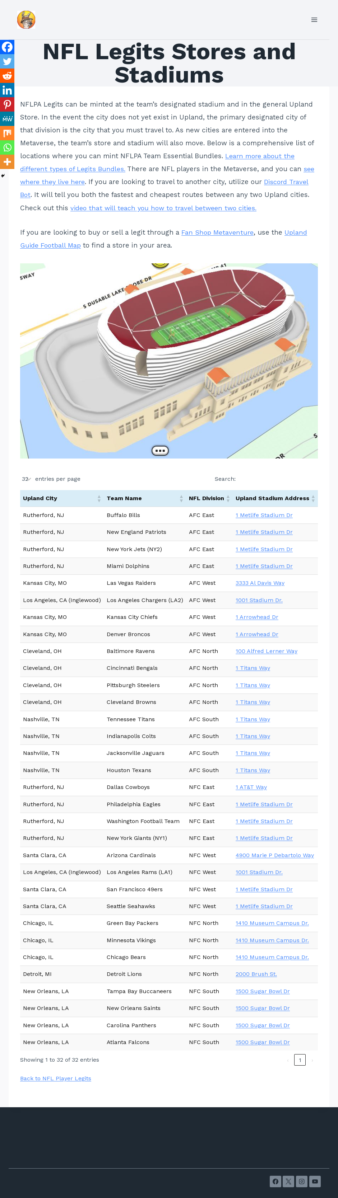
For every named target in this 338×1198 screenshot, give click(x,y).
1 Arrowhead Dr (257, 617)
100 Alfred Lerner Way (266, 651)
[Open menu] (314, 19)
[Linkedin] (7, 90)
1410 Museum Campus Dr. (272, 923)
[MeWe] (7, 119)
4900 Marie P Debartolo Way (275, 855)
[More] (7, 162)
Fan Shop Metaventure (218, 232)
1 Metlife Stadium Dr (264, 515)
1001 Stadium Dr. (259, 600)
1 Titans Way (253, 667)
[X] (288, 1181)
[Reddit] (7, 76)
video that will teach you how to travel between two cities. (188, 208)
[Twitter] (7, 61)
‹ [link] (288, 1060)
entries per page (57, 478)
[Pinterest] (7, 104)
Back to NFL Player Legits (55, 1078)
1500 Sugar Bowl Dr (263, 991)
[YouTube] (315, 1181)
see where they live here (61, 182)
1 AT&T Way (251, 787)
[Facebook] (7, 47)
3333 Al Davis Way (260, 582)
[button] (99, 498)
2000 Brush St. (256, 974)
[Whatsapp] (7, 147)
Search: (225, 478)
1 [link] (300, 1060)
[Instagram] (301, 1181)
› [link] (312, 1060)
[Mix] (7, 133)
